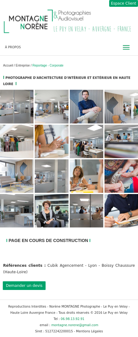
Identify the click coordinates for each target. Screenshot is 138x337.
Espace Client (123, 3)
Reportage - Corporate (48, 65)
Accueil (8, 65)
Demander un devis (24, 285)
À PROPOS (13, 47)
